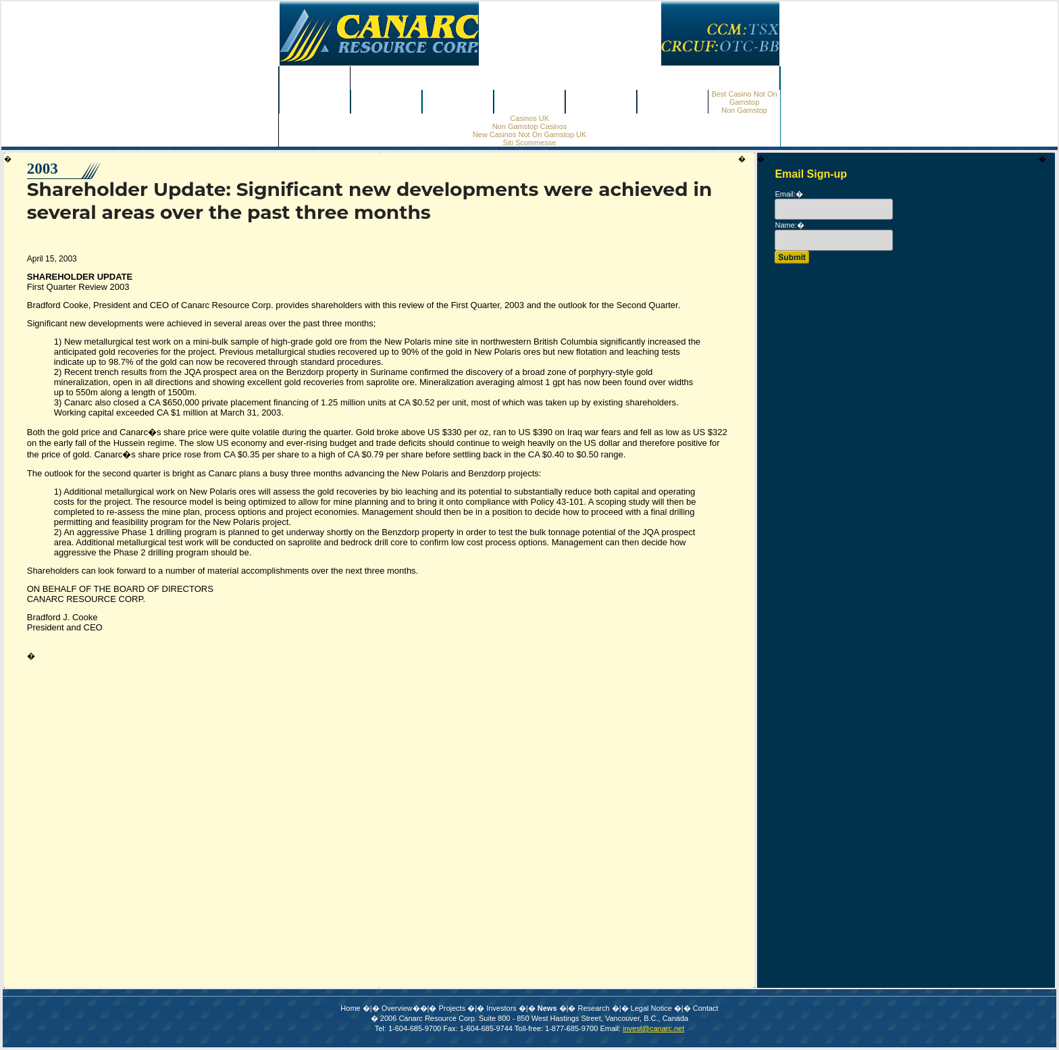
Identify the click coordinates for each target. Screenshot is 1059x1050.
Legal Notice (651, 699)
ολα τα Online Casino (529, 828)
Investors (457, 102)
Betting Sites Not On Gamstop (530, 776)
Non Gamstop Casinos (565, 78)
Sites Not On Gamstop (530, 866)
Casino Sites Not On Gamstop (529, 802)
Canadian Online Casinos (529, 840)
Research (600, 102)
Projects (386, 102)
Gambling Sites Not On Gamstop (529, 853)
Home (315, 78)
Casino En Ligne (529, 995)
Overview (315, 102)
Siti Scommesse (530, 143)
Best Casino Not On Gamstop (744, 98)
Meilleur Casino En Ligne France (530, 917)
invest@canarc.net (653, 720)
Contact (673, 102)
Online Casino (529, 1021)
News (529, 102)
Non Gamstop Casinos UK (529, 815)
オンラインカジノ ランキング (529, 930)
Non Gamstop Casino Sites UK (530, 879)
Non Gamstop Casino (529, 944)
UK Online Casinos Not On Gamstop (529, 1034)
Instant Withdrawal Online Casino (529, 905)
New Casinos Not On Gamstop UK (530, 134)
